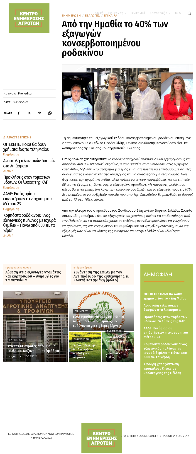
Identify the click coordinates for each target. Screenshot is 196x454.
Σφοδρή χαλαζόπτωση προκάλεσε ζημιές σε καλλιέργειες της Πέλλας (161, 359)
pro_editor (25, 93)
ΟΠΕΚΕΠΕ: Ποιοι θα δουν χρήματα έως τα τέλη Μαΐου (27, 146)
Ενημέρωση (11, 152)
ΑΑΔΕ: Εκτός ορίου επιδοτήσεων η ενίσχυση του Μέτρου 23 (28, 189)
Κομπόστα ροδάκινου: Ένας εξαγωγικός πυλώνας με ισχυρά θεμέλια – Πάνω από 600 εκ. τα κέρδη (27, 204)
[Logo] (101, 438)
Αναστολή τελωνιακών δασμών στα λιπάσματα (25, 160)
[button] (189, 13)
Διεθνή (8, 166)
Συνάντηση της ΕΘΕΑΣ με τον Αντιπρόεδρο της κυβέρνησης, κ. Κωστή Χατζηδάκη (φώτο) (101, 276)
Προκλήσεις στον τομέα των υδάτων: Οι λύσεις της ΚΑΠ (27, 174)
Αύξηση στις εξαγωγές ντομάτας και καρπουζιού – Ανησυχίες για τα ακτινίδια (33, 276)
